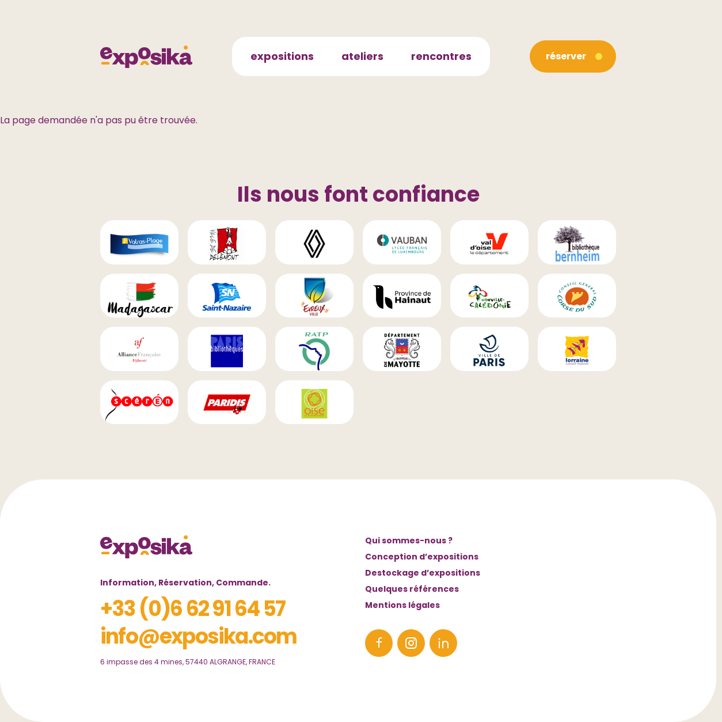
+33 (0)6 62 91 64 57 (192, 608)
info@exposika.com (198, 636)
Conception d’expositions (421, 556)
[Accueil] (146, 57)
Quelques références (412, 589)
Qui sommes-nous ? (409, 540)
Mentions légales (402, 605)
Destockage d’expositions (422, 573)
